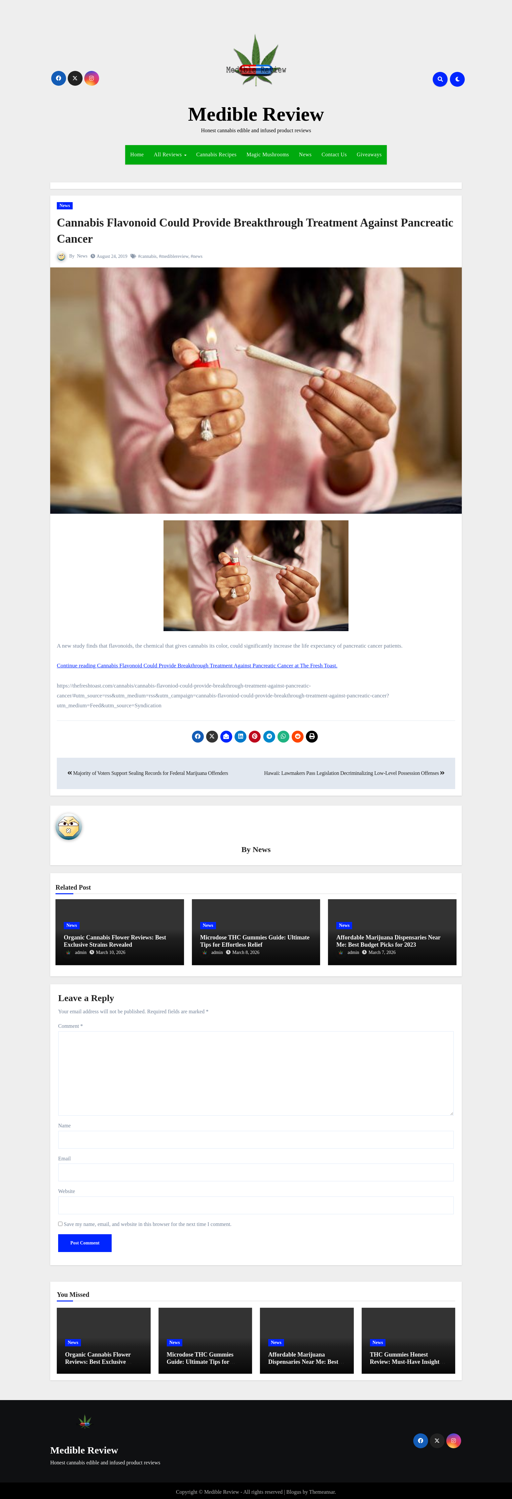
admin (75, 952)
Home (137, 154)
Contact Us (334, 154)
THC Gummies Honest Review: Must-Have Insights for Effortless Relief (406, 1359)
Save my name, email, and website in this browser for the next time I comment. (148, 1221)
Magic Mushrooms (267, 154)
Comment (70, 1023)
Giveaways (369, 154)
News (305, 154)
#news (197, 256)
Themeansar (322, 1489)
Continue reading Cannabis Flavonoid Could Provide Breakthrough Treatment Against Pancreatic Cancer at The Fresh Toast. (197, 665)
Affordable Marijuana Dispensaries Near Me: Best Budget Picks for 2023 (388, 942)
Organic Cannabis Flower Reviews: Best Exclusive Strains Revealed (115, 942)
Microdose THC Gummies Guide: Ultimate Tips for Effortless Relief (255, 942)
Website (66, 1188)
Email (64, 1155)
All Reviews (168, 154)
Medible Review (256, 114)
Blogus (293, 1489)
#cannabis (147, 256)
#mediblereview (173, 256)
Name (64, 1123)
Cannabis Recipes (216, 154)
